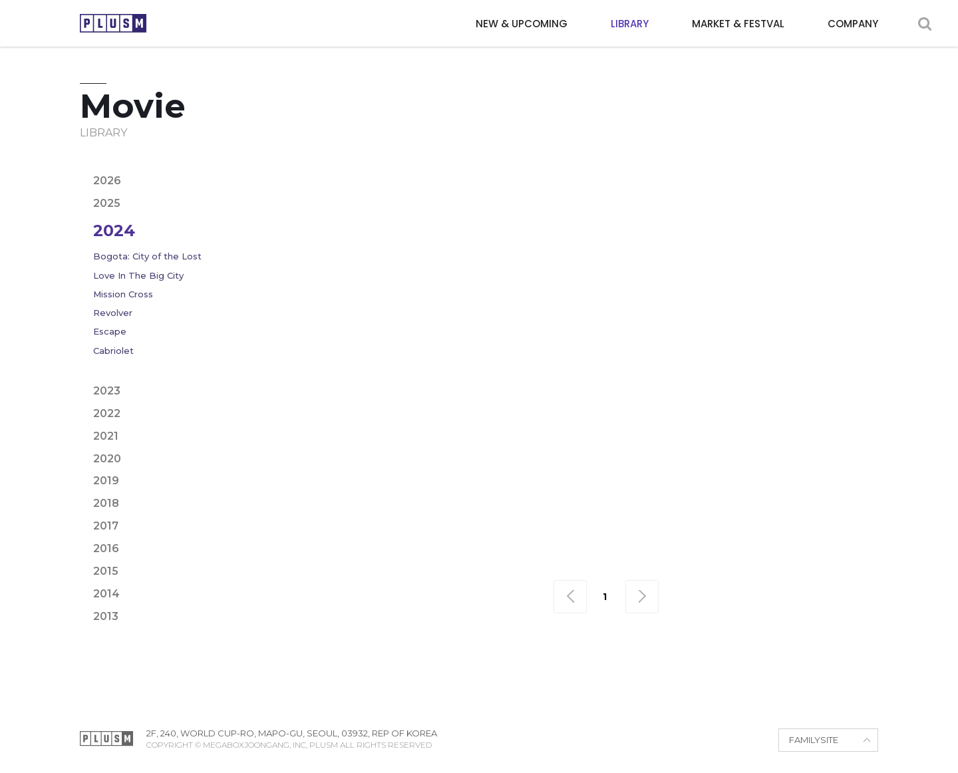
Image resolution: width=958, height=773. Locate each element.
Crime (620, 167)
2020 (107, 458)
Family (763, 167)
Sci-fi (707, 189)
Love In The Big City (138, 275)
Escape (109, 331)
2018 (106, 503)
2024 (114, 230)
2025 (106, 203)
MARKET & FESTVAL (738, 24)
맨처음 (570, 596)
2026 (107, 180)
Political (584, 189)
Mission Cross (123, 294)
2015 (105, 571)
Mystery (423, 189)
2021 (105, 436)
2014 (106, 593)
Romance (651, 189)
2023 (106, 391)
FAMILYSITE (813, 739)
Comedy (566, 167)
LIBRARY (630, 24)
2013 (105, 616)
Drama (671, 167)
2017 (105, 526)
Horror (363, 189)
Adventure (424, 167)
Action (359, 167)
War (811, 189)
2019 (106, 480)
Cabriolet (113, 350)
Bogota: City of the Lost (147, 256)
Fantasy (819, 167)
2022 (106, 413)
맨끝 (642, 596)
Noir (475, 189)
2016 (106, 548)
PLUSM (113, 23)
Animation (499, 167)
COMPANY (853, 24)
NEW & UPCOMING (521, 24)
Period (523, 189)
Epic (717, 167)
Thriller (760, 189)
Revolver (112, 312)
